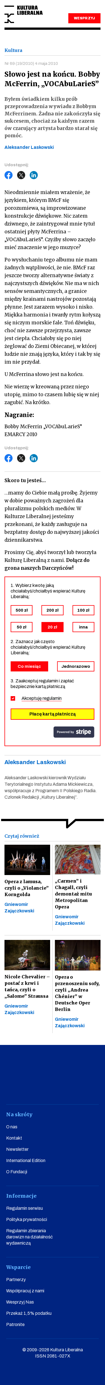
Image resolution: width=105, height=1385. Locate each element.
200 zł (52, 610)
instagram (44, 1089)
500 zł (22, 610)
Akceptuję (42, 698)
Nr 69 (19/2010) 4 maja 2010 (31, 63)
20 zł (52, 627)
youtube (28, 1089)
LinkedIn (34, 175)
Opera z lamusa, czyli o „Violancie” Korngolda (26, 888)
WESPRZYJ (84, 18)
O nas (11, 1126)
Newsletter (17, 1149)
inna (83, 627)
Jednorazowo (75, 666)
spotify (92, 1089)
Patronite (15, 1324)
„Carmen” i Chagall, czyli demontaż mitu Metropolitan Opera (73, 894)
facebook (12, 1089)
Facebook (8, 175)
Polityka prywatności (26, 1219)
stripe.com (73, 732)
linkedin (76, 1089)
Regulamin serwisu (24, 1208)
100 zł (83, 610)
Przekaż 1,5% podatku (29, 1313)
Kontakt (14, 1138)
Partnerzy (16, 1279)
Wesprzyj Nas (20, 1302)
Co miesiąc (29, 666)
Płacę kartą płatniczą (52, 714)
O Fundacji (16, 1171)
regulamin (52, 698)
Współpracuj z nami (25, 1290)
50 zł (21, 627)
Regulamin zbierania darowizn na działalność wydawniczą (29, 1236)
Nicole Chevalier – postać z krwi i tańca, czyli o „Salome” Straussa (27, 986)
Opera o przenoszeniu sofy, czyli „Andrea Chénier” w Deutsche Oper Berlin (77, 993)
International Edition (25, 1160)
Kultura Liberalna (23, 14)
